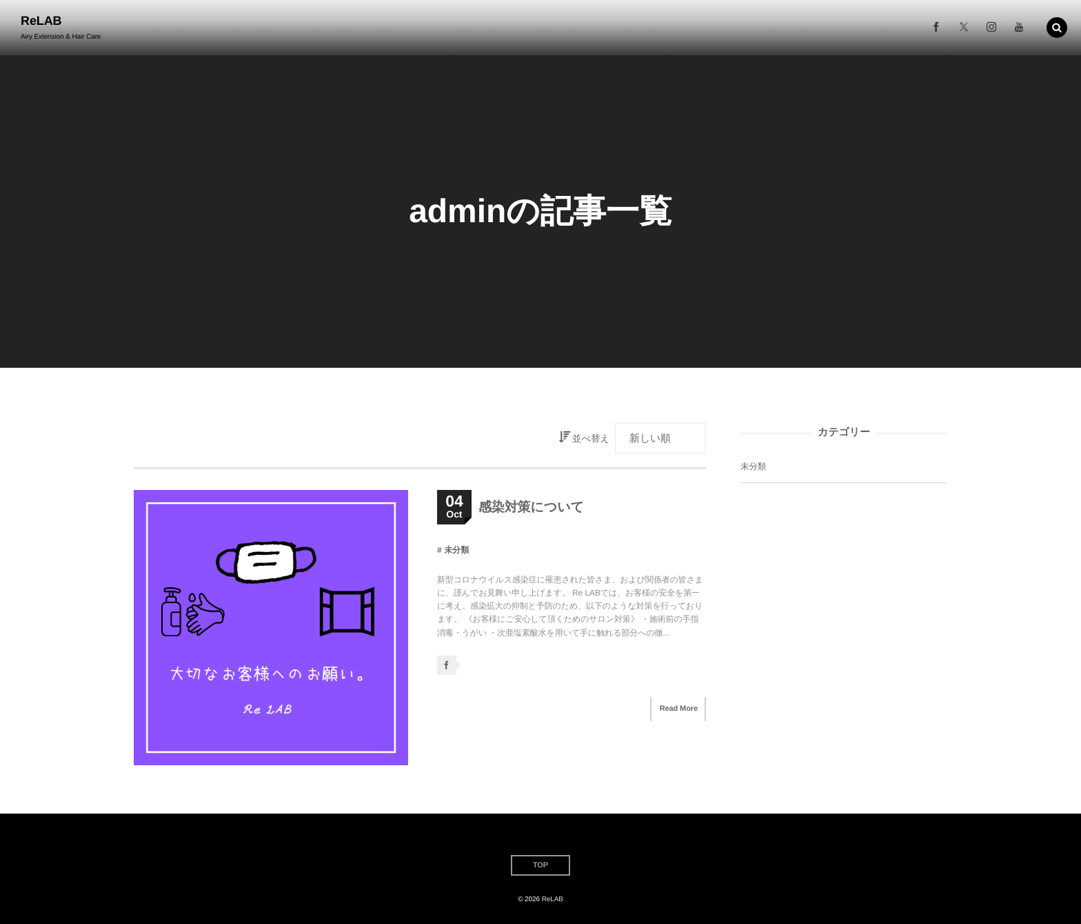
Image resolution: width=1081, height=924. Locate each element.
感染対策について (531, 507)
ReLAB (41, 20)
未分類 (456, 550)
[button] (1057, 27)
